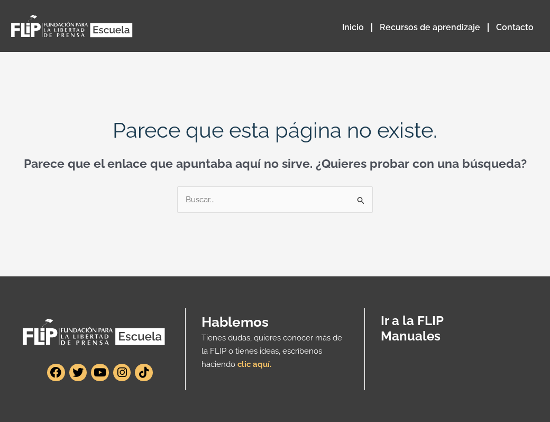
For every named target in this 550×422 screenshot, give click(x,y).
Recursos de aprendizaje (430, 27)
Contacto (515, 27)
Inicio (353, 27)
